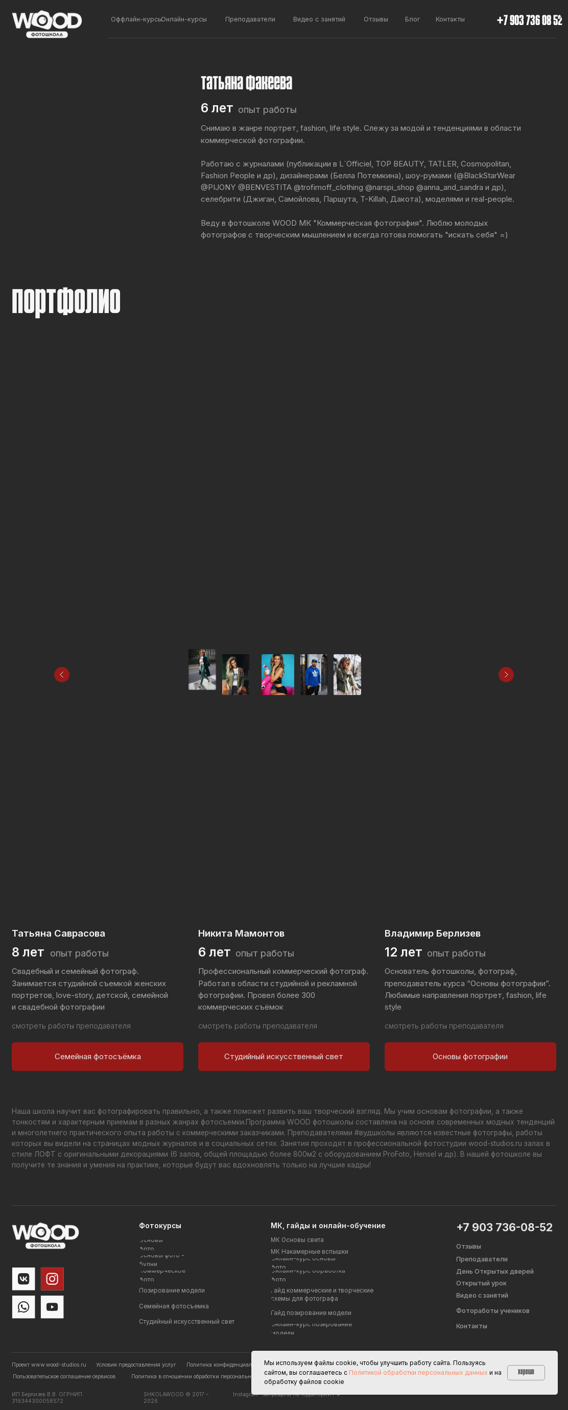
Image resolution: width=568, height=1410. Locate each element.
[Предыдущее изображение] (61, 674)
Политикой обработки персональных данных (418, 1372)
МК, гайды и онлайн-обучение (328, 1226)
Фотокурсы (160, 1226)
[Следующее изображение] (506, 674)
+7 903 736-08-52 (504, 1227)
